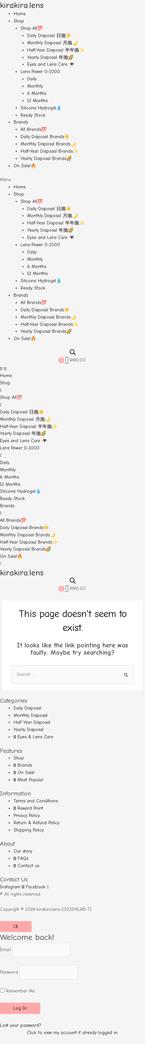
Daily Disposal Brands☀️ (45, 136)
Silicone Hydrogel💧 (41, 107)
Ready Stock (33, 115)
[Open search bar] (72, 352)
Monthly (35, 86)
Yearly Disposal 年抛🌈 (50, 57)
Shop (19, 21)
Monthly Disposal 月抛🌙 (52, 42)
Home (20, 13)
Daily (31, 78)
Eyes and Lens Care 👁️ (51, 64)
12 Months (37, 100)
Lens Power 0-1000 (40, 71)
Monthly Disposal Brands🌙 (48, 143)
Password (9, 972)
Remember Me (17, 990)
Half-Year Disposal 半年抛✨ (56, 50)
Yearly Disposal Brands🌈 (46, 158)
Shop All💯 (32, 28)
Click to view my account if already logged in (72, 1032)
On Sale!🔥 (25, 165)
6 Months (36, 93)
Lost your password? (20, 1025)
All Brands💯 (34, 129)
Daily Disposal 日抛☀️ (49, 35)
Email (5, 949)
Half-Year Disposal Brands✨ (49, 151)
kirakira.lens (21, 5)
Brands (21, 122)
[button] (72, 179)
